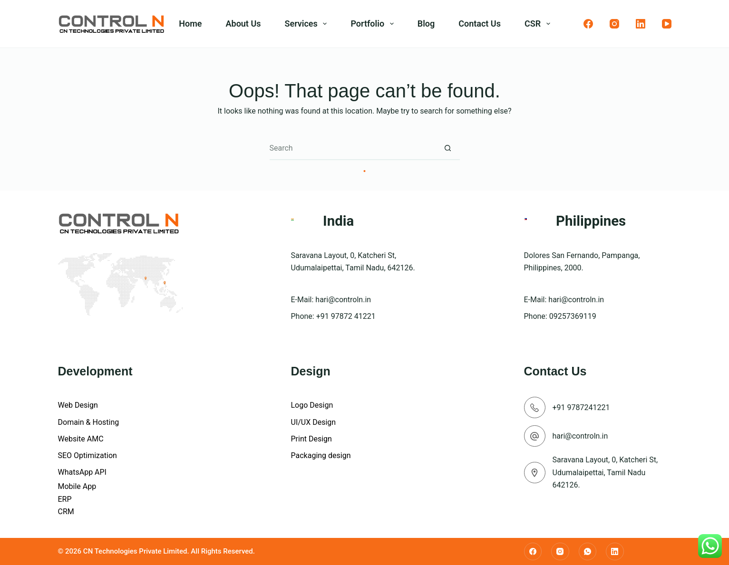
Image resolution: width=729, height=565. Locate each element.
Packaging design (321, 455)
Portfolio (373, 23)
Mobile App (77, 486)
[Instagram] (614, 24)
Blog (426, 24)
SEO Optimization (87, 455)
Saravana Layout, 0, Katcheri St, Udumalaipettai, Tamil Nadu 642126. (605, 472)
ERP (65, 499)
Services (307, 23)
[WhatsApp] (588, 552)
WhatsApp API (82, 472)
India (338, 221)
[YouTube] (666, 24)
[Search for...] (353, 148)
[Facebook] (588, 24)
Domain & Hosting (88, 422)
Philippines (591, 221)
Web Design (78, 405)
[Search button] (448, 148)
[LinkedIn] (640, 24)
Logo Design (312, 405)
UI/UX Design (313, 422)
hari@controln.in (343, 299)
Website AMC (81, 438)
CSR (539, 23)
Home (190, 24)
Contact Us (479, 24)
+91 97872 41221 (346, 316)
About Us (243, 24)
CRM (66, 511)
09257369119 (572, 316)
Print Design (311, 438)
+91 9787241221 (581, 407)
